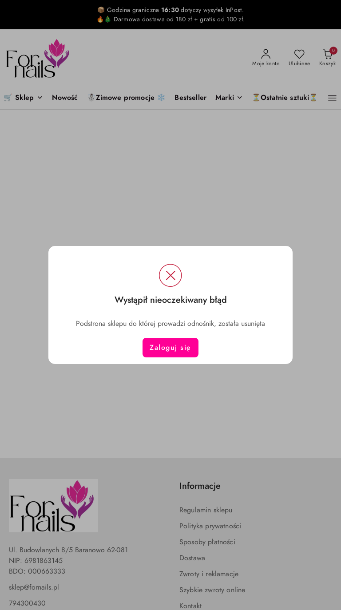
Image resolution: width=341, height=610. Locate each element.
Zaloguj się (170, 348)
